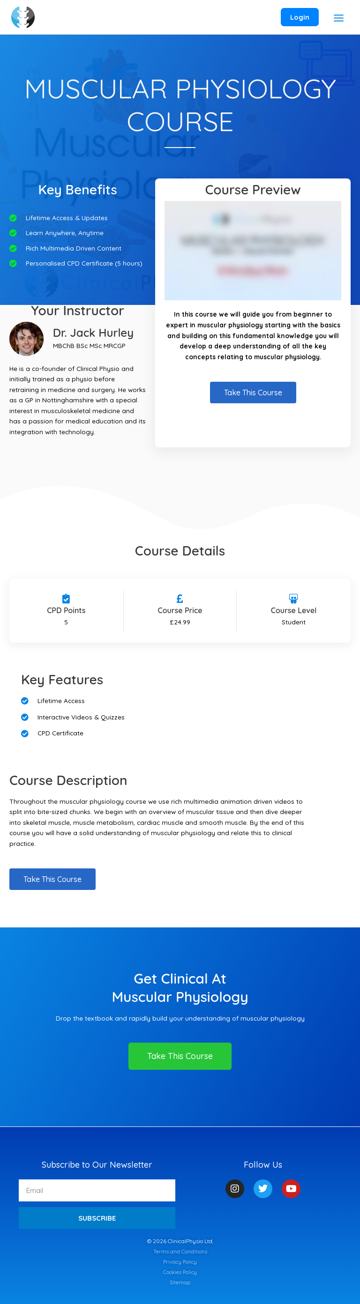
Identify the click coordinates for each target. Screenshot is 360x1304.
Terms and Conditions (180, 1251)
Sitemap (180, 1282)
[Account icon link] (298, 17)
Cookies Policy (180, 1271)
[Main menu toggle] (337, 18)
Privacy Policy (180, 1261)
